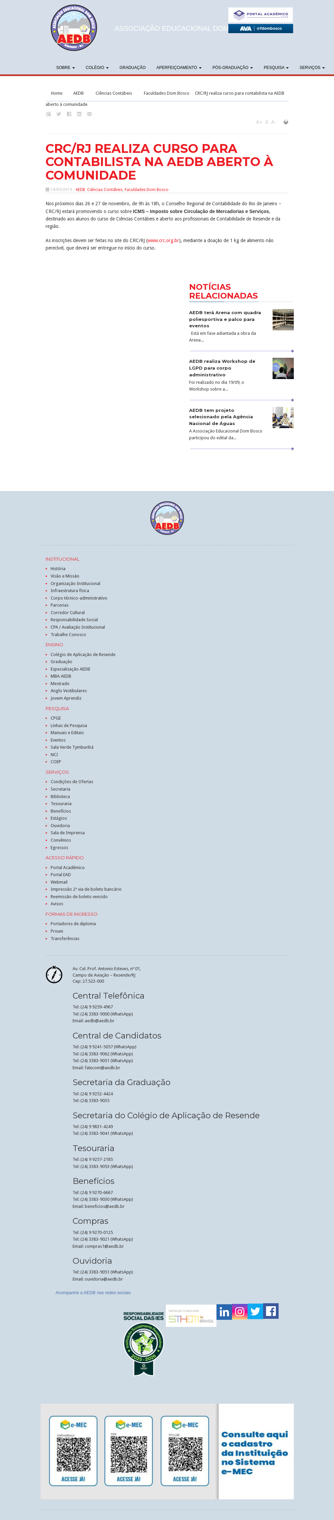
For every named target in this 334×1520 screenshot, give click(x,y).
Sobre (65, 67)
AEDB (78, 93)
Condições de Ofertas (72, 781)
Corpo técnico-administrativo (79, 598)
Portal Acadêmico (68, 867)
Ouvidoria (60, 825)
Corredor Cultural (68, 612)
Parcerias (60, 605)
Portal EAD (61, 874)
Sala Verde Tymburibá (72, 747)
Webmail (59, 882)
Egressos (59, 847)
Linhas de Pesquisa (69, 725)
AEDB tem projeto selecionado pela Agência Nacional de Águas (221, 416)
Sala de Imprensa (68, 832)
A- (274, 122)
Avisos (57, 903)
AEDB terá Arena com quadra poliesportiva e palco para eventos (225, 319)
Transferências (65, 938)
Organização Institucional (75, 583)
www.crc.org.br (163, 240)
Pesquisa (276, 67)
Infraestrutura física (70, 590)
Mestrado (60, 683)
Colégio (97, 67)
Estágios (59, 818)
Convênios (61, 840)
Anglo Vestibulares (69, 690)
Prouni (57, 931)
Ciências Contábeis (114, 93)
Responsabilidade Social (74, 619)
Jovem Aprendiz (66, 698)
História (58, 568)
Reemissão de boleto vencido (79, 896)
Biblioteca (60, 796)
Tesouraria (61, 803)
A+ (259, 122)
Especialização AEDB (70, 669)
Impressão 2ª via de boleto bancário (86, 889)
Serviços (312, 67)
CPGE (56, 718)
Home (56, 93)
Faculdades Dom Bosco (166, 93)
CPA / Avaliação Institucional (78, 627)
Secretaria (60, 789)
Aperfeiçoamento (179, 67)
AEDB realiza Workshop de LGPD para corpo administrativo (222, 367)
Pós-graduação (232, 67)
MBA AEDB (61, 676)
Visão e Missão (65, 576)
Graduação (133, 67)
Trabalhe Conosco (68, 634)
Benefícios (61, 811)
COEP (56, 761)
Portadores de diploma (73, 923)
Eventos (58, 740)
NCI (54, 754)
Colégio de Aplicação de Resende (83, 654)
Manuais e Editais (67, 732)
